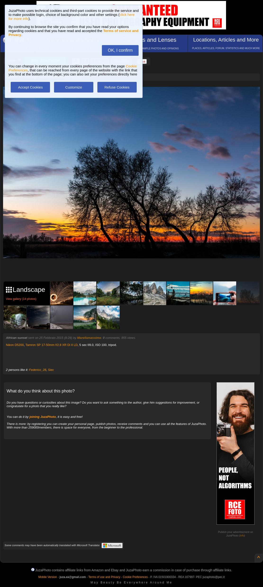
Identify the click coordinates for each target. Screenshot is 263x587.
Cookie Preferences (135, 577)
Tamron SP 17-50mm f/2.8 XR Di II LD (51, 345)
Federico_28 (37, 370)
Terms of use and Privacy (104, 577)
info (242, 535)
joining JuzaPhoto (42, 417)
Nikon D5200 (15, 345)
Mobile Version (47, 577)
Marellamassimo (89, 338)
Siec (51, 370)
